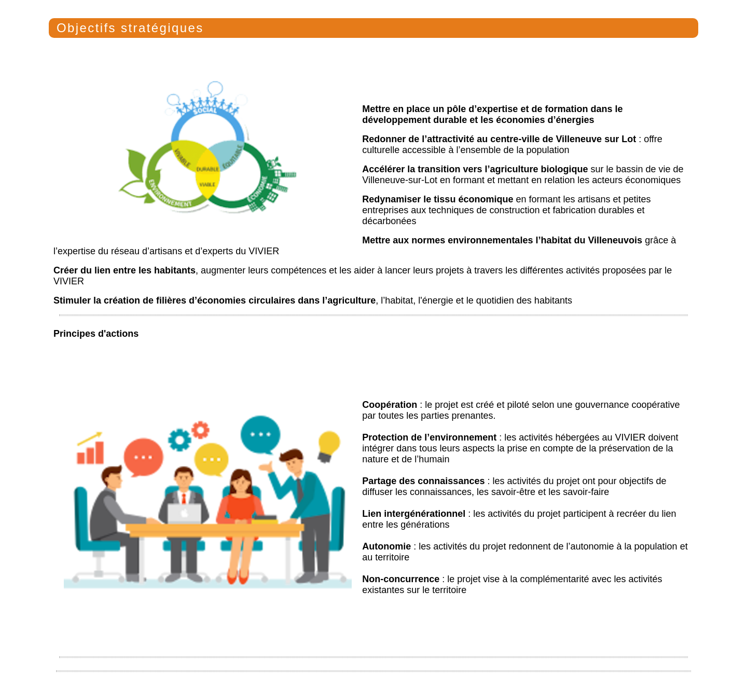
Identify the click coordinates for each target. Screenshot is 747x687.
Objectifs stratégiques (130, 28)
